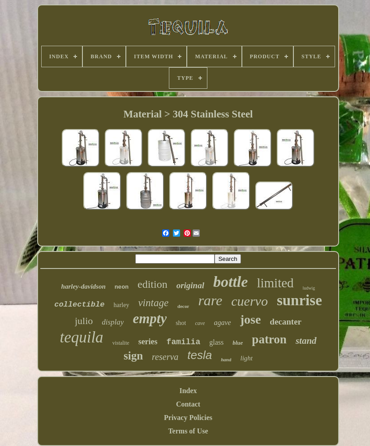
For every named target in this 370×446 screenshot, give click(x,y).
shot (181, 323)
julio (84, 320)
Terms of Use (188, 431)
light (246, 358)
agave (222, 322)
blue (237, 342)
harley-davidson (83, 286)
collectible (79, 304)
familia (184, 342)
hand (226, 359)
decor (183, 306)
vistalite (120, 343)
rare (210, 300)
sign (133, 356)
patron (269, 339)
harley (121, 305)
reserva (165, 357)
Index (188, 390)
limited (275, 283)
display (113, 322)
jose (250, 319)
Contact (188, 404)
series (148, 341)
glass (216, 342)
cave (200, 323)
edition (153, 284)
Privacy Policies (188, 417)
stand (306, 340)
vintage (153, 302)
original (190, 285)
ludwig (309, 288)
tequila (81, 337)
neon (122, 287)
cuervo (249, 301)
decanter (285, 321)
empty (150, 318)
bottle (230, 281)
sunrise (299, 300)
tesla (199, 355)
